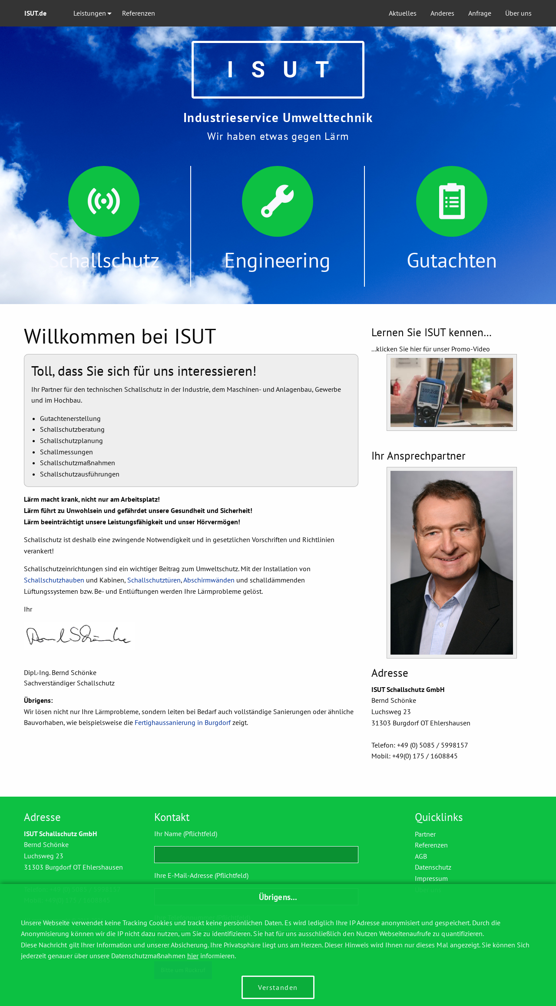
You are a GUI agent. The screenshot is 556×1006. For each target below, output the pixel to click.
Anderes (442, 13)
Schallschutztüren (154, 580)
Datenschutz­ (433, 867)
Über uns (518, 13)
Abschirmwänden (209, 580)
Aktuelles (403, 13)
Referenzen (138, 13)
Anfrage (479, 13)
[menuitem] (41, 13)
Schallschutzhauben (54, 580)
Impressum (431, 878)
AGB (421, 856)
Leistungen (89, 13)
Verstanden (278, 987)
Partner (425, 834)
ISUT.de (35, 13)
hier (193, 955)
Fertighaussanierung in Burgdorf (183, 722)
